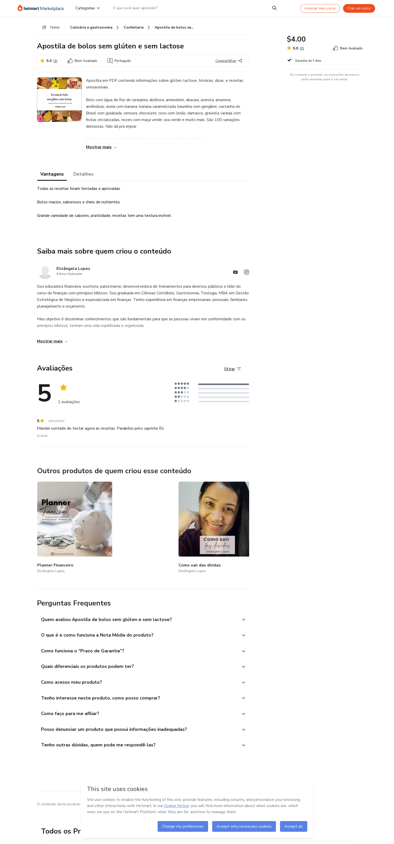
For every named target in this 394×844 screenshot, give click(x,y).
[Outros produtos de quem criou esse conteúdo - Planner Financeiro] (65, 523)
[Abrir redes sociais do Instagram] (246, 275)
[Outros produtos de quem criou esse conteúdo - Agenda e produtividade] (247, 523)
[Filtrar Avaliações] (232, 371)
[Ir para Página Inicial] (42, 8)
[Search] (274, 8)
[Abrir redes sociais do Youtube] (235, 275)
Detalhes (83, 176)
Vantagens (52, 176)
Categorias (87, 8)
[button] (137, 609)
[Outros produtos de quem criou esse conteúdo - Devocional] (186, 523)
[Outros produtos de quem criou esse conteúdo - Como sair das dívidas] (126, 523)
